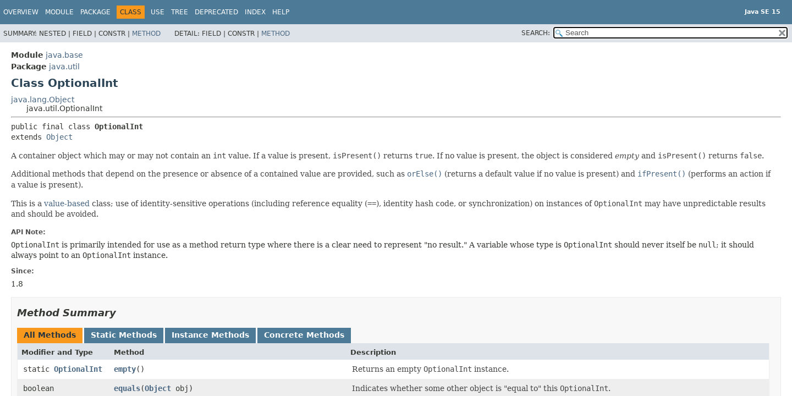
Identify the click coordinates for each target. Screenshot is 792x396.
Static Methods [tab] (124, 335)
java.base (64, 55)
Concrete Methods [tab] (304, 335)
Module (59, 12)
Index (255, 12)
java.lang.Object (42, 99)
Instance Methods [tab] (210, 335)
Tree (179, 12)
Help (280, 12)
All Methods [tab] (50, 335)
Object (59, 137)
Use (157, 12)
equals (127, 388)
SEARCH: (535, 33)
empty (125, 369)
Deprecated (216, 12)
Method (146, 33)
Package (95, 12)
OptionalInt (78, 369)
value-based (67, 203)
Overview (20, 12)
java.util (64, 66)
